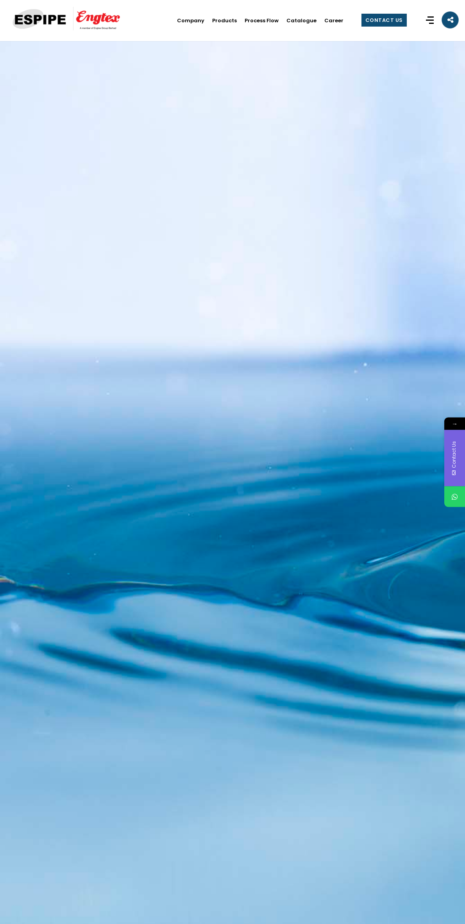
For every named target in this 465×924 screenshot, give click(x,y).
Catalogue (301, 20)
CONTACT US (384, 20)
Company (190, 20)
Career (333, 20)
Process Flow (262, 20)
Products (224, 20)
